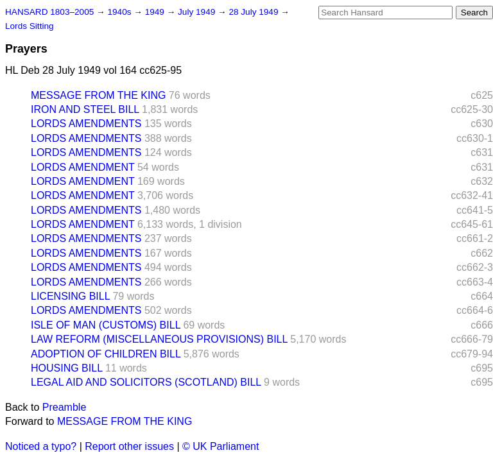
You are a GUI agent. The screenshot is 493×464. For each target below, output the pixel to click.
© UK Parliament (220, 446)
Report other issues (129, 446)
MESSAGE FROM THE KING (98, 95)
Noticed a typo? (40, 446)
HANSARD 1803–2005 (49, 12)
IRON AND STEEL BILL (85, 109)
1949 (156, 12)
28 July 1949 (255, 12)
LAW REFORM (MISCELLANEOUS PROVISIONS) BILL (159, 339)
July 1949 (198, 12)
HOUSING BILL (66, 368)
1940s (120, 12)
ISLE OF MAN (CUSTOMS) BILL (105, 325)
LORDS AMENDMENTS (86, 123)
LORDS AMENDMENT (83, 167)
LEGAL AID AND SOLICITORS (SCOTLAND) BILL (146, 382)
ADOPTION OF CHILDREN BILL (105, 353)
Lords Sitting (29, 26)
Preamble (64, 407)
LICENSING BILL (70, 296)
